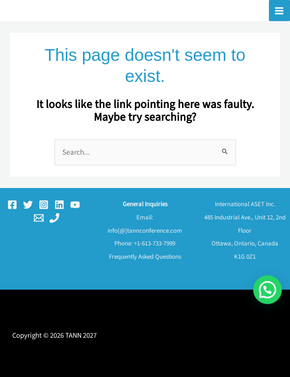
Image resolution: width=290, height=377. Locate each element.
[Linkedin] (59, 205)
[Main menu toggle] (279, 10)
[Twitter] (28, 205)
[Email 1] (39, 218)
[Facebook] (12, 205)
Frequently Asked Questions (145, 256)
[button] (270, 323)
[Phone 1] (54, 218)
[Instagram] (44, 205)
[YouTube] (75, 205)
